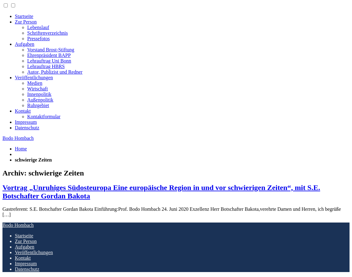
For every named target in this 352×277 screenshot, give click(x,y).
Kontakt (23, 111)
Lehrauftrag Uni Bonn (49, 60)
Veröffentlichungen (34, 77)
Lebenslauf (38, 27)
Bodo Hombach (18, 138)
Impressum (26, 122)
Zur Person (26, 21)
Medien (34, 83)
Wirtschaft (37, 88)
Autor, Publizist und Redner (55, 72)
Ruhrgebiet (38, 105)
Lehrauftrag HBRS (46, 66)
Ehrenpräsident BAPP (49, 55)
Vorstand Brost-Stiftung (50, 49)
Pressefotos (38, 38)
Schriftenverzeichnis (47, 33)
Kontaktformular (44, 116)
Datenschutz (27, 127)
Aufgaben (24, 44)
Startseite (24, 16)
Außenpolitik (40, 99)
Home (21, 148)
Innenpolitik (39, 94)
